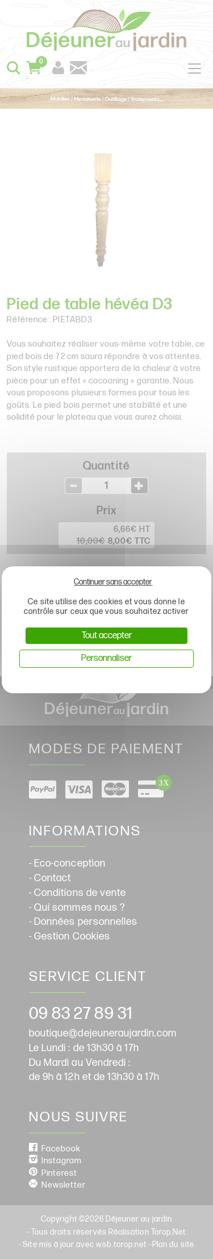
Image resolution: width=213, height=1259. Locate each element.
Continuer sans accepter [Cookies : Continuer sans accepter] (113, 582)
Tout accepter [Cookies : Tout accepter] (107, 635)
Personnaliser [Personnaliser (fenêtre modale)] (106, 658)
